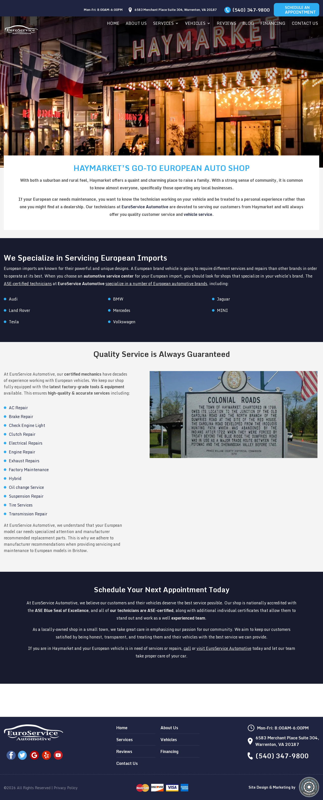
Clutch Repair (22, 434)
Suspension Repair (26, 496)
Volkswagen (124, 321)
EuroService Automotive (145, 206)
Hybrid (15, 478)
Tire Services (21, 505)
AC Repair (18, 407)
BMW (118, 299)
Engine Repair (22, 452)
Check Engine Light (27, 425)
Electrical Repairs (25, 443)
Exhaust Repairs (24, 461)
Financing (272, 24)
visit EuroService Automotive (224, 648)
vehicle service (198, 214)
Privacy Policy (66, 788)
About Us (136, 24)
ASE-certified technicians (28, 283)
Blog (248, 24)
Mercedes (121, 310)
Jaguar (223, 299)
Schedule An (300, 10)
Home (113, 24)
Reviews (226, 24)
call (187, 648)
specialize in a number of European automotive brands (156, 283)
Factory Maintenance (29, 469)
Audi (13, 299)
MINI (222, 310)
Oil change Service (26, 487)
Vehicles (195, 24)
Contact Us (305, 24)
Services (163, 24)
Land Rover (19, 310)
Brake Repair (21, 416)
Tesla (14, 321)
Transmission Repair (28, 514)
